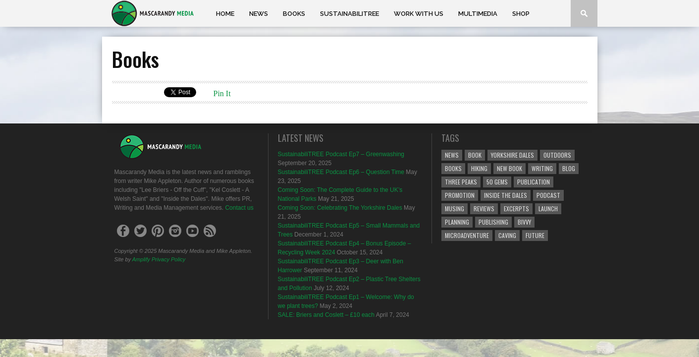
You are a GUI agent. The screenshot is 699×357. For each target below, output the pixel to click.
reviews (484, 208)
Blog (568, 168)
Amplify (141, 259)
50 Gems (497, 182)
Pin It (222, 93)
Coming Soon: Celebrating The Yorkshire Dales (340, 207)
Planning (457, 222)
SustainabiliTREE (349, 13)
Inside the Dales (505, 195)
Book (475, 155)
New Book (509, 168)
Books (294, 13)
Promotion (460, 195)
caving (507, 235)
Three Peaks (461, 182)
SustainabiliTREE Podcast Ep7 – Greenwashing (341, 154)
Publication (533, 182)
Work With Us (418, 13)
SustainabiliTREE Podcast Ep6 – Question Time (341, 172)
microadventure (467, 235)
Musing (454, 208)
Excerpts (516, 208)
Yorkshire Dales (512, 155)
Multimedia (477, 13)
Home (225, 13)
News (258, 13)
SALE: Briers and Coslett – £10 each (326, 314)
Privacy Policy (168, 259)
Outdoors (557, 155)
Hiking (479, 168)
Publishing (493, 222)
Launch (548, 208)
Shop (521, 13)
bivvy (524, 222)
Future (535, 235)
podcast (548, 195)
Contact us (239, 207)
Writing (542, 168)
